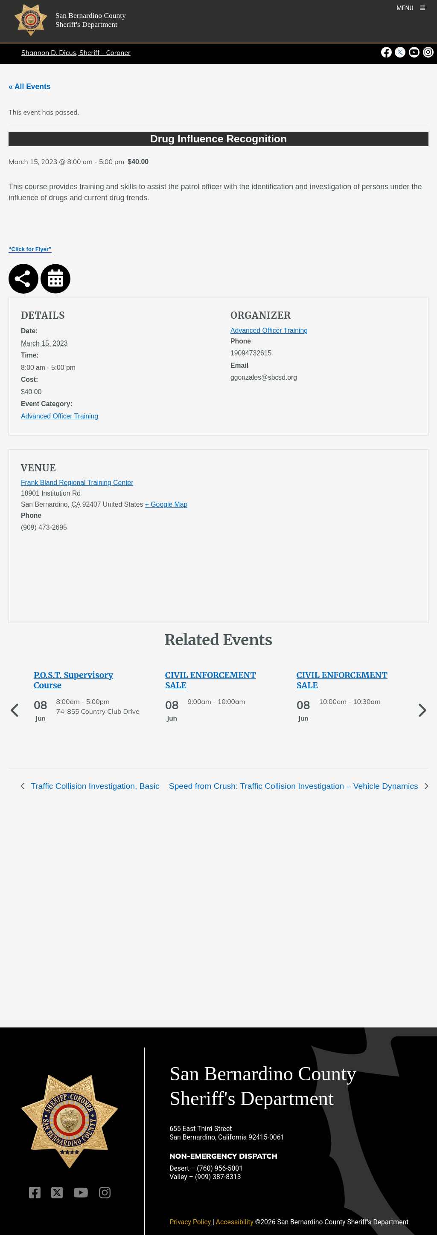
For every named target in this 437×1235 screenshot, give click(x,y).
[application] (323, 537)
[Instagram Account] (105, 1192)
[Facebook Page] (35, 1192)
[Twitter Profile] (57, 1192)
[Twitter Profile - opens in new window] (400, 52)
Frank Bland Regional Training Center (77, 482)
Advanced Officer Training (59, 416)
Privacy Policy (190, 1222)
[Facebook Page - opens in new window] (387, 52)
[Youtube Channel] (80, 1192)
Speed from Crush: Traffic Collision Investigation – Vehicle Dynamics (294, 786)
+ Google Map (166, 504)
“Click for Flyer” (30, 249)
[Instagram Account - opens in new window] (427, 52)
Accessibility (234, 1222)
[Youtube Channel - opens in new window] (414, 52)
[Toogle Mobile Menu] (411, 7)
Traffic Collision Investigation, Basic (94, 786)
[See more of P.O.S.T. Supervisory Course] (87, 680)
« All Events (30, 86)
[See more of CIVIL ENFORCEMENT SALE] (218, 680)
